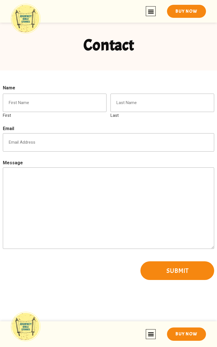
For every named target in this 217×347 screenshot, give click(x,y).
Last (114, 115)
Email (8, 128)
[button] (151, 11)
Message (13, 163)
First (7, 115)
